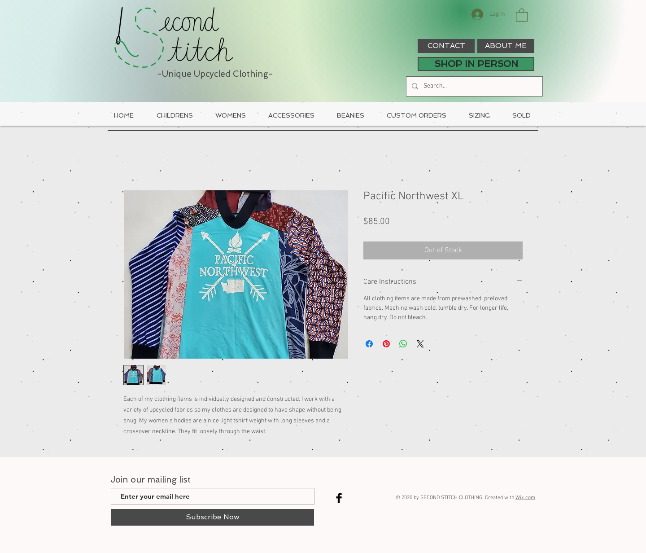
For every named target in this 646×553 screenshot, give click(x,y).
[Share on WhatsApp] (403, 343)
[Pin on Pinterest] (386, 343)
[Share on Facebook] (369, 343)
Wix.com (525, 498)
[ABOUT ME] (505, 46)
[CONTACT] (446, 46)
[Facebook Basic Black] (339, 498)
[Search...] (473, 86)
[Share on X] (420, 343)
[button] (522, 15)
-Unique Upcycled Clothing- (215, 74)
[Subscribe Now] (212, 517)
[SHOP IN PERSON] (476, 64)
